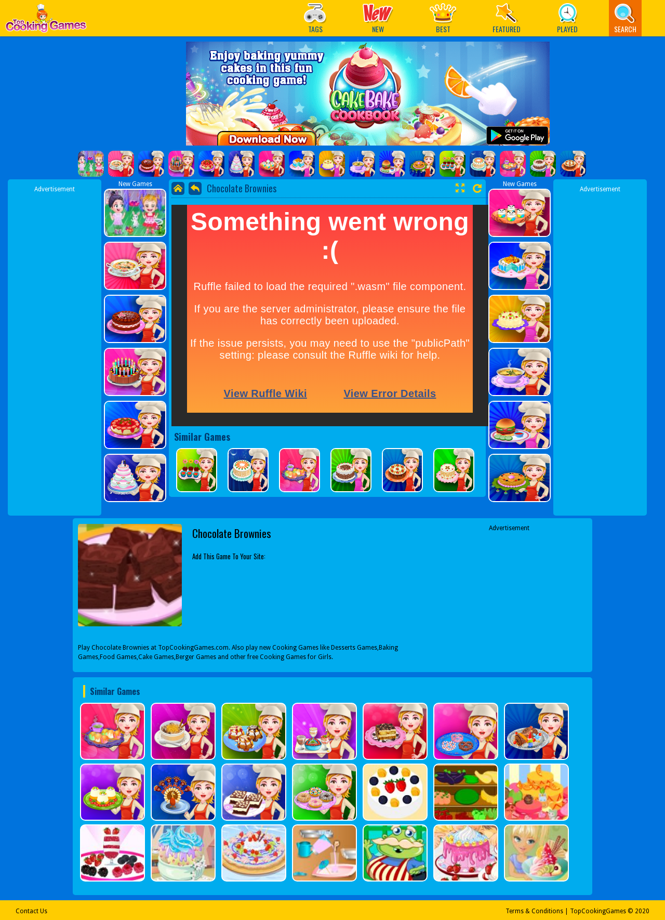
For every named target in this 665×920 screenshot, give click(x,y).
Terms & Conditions (534, 911)
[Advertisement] (54, 350)
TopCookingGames (598, 911)
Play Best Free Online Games (46, 21)
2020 (642, 911)
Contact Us (31, 911)
